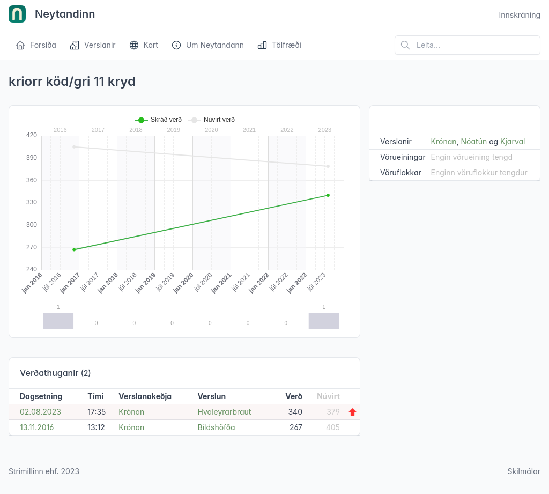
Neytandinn (52, 15)
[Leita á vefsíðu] (467, 45)
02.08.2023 (40, 411)
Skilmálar (523, 471)
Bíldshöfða (216, 427)
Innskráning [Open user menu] (519, 14)
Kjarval (512, 141)
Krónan (131, 411)
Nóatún (474, 141)
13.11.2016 (37, 427)
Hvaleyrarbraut (224, 411)
